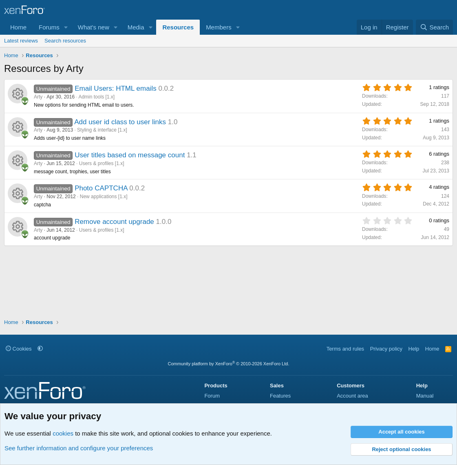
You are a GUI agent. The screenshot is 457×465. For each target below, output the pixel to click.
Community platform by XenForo (228, 363)
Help (413, 349)
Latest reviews (21, 41)
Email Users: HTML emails (116, 88)
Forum (212, 396)
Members (219, 27)
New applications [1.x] (104, 196)
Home (18, 27)
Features (280, 396)
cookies (63, 433)
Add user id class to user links (120, 122)
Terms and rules (345, 349)
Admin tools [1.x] (96, 97)
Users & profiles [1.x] (101, 163)
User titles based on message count (130, 155)
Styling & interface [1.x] (102, 130)
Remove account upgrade (114, 222)
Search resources (65, 41)
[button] (66, 27)
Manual (425, 396)
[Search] (434, 27)
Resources (178, 27)
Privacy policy (386, 349)
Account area (352, 396)
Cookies (19, 349)
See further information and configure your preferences (78, 448)
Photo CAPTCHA (101, 188)
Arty (38, 97)
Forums (49, 27)
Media (136, 27)
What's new (93, 27)
